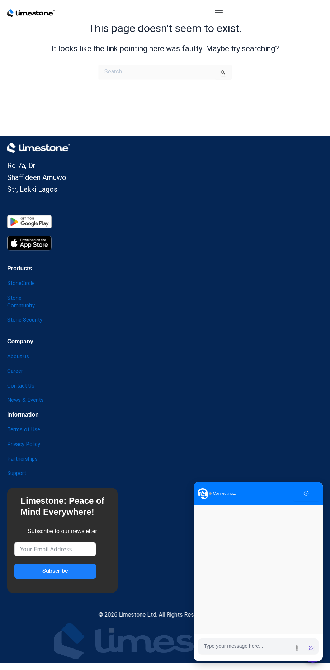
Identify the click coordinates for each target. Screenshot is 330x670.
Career (15, 370)
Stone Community (21, 301)
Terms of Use (24, 429)
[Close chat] (306, 493)
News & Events (26, 399)
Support (17, 473)
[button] (218, 12)
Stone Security (26, 319)
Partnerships (23, 458)
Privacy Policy (25, 444)
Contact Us (21, 385)
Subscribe (55, 570)
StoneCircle (22, 283)
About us (18, 356)
